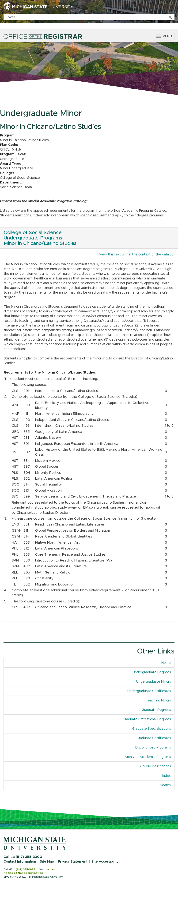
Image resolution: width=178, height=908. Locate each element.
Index (166, 775)
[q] (89, 17)
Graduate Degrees (156, 710)
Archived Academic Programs (148, 757)
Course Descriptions (155, 766)
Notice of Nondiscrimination (23, 873)
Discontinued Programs (153, 747)
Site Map (47, 861)
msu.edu (51, 869)
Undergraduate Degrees (152, 672)
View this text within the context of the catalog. (136, 254)
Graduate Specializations (151, 728)
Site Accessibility (104, 861)
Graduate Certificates (153, 738)
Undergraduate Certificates (149, 691)
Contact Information (20, 861)
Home (166, 663)
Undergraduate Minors (153, 681)
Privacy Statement (72, 861)
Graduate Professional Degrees (147, 719)
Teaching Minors (158, 700)
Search (165, 785)
